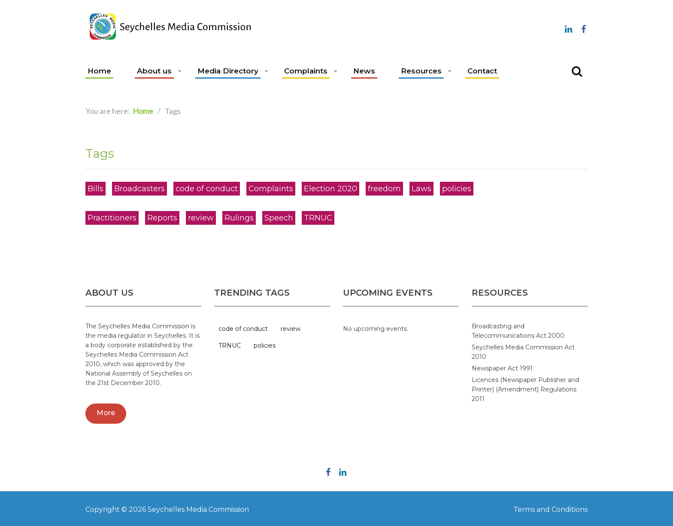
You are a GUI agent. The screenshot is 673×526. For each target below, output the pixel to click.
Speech (278, 218)
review (201, 218)
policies (456, 188)
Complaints (271, 188)
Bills (95, 188)
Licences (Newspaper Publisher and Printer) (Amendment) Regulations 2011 (525, 389)
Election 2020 (330, 188)
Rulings (239, 218)
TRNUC (318, 218)
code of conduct (207, 188)
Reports (162, 218)
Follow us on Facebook (583, 27)
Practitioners (112, 218)
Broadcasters (139, 188)
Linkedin (568, 27)
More (106, 413)
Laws (421, 188)
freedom (384, 188)
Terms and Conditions (550, 509)
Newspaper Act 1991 (502, 368)
